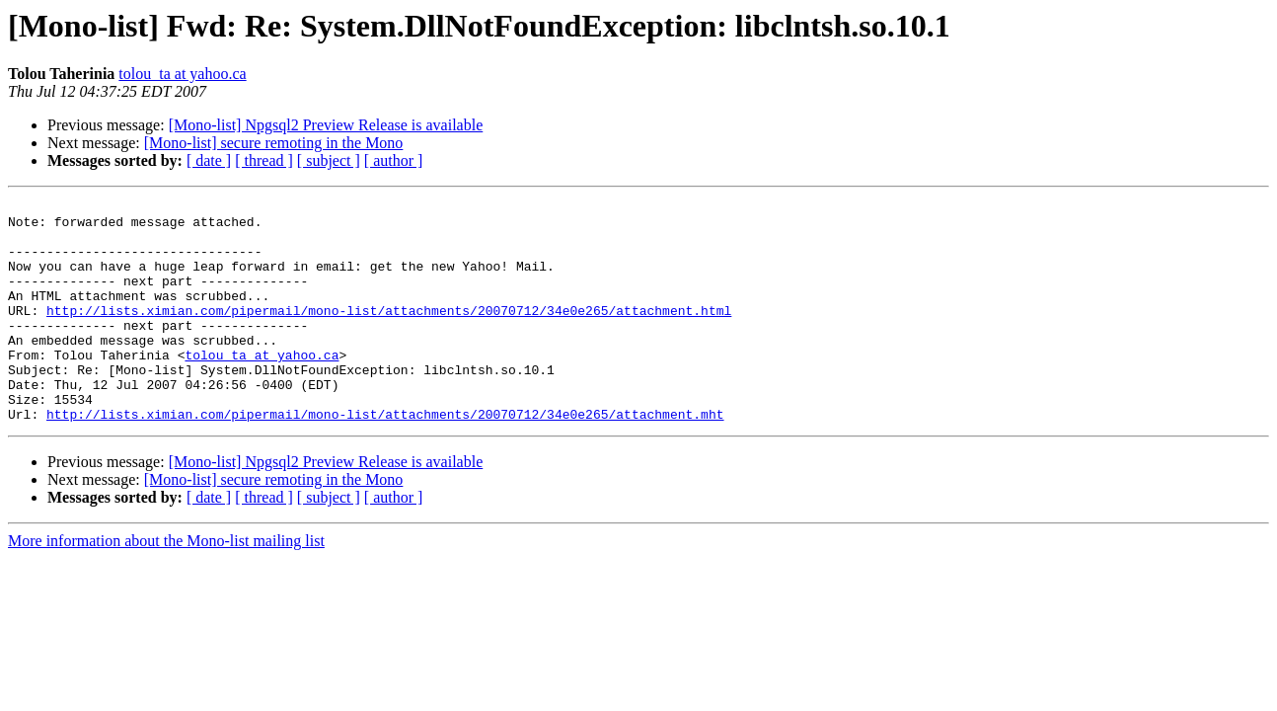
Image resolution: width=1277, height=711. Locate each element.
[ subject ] (328, 160)
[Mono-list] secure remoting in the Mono (274, 142)
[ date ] (209, 160)
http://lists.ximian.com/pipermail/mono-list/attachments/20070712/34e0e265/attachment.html (388, 334)
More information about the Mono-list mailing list (166, 585)
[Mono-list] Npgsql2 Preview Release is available (326, 125)
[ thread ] (264, 160)
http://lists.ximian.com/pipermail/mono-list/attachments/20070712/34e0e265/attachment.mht (384, 458)
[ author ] (393, 160)
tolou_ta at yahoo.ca (182, 73)
